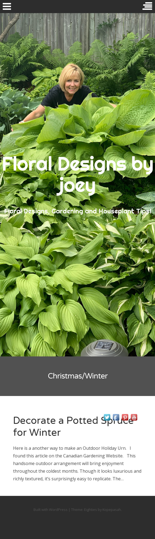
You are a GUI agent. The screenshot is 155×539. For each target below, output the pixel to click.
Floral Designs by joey (77, 174)
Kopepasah (111, 509)
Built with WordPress (51, 509)
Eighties (90, 509)
